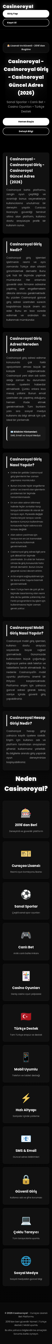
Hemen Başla (26, 121)
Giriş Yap (12, 13)
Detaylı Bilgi (26, 131)
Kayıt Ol (12, 22)
